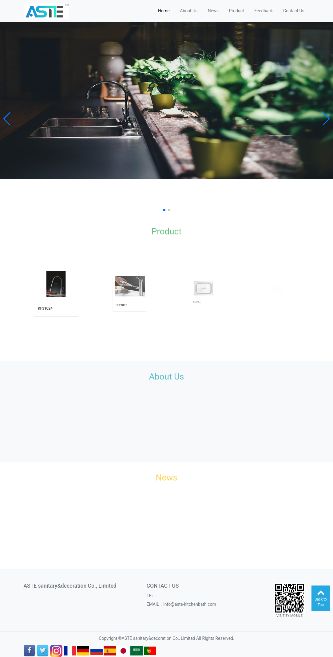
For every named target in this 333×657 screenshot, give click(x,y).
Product (236, 10)
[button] (7, 119)
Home (164, 10)
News (213, 10)
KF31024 (49, 303)
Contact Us (293, 10)
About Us (188, 10)
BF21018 (124, 301)
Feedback (263, 10)
